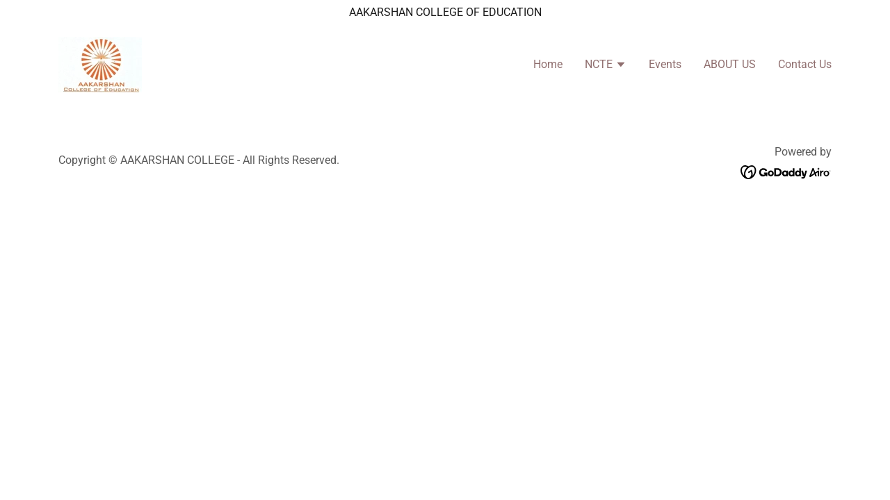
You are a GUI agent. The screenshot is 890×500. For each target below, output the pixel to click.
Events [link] (665, 64)
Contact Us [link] (805, 64)
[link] (100, 63)
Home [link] (548, 64)
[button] (605, 66)
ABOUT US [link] (730, 64)
